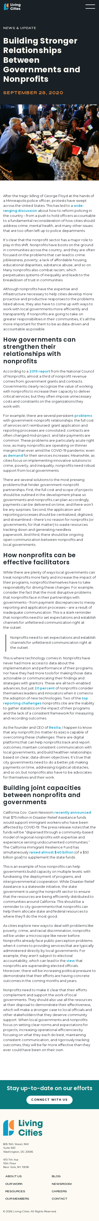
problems (83, 416)
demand (15, 455)
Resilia (55, 727)
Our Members (17, 1198)
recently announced (72, 812)
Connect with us (49, 1099)
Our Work (14, 1184)
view (71, 961)
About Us (13, 1176)
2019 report (39, 371)
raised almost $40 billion (51, 852)
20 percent (45, 688)
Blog (56, 1176)
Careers (59, 1191)
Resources (15, 1191)
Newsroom (62, 1184)
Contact (59, 1198)
